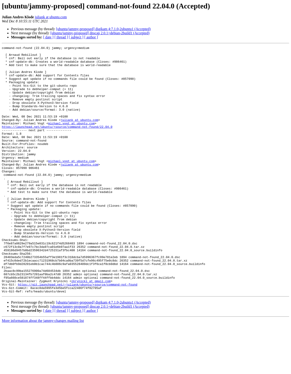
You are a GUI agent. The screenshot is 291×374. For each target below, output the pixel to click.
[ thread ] (61, 37)
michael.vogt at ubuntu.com (71, 139)
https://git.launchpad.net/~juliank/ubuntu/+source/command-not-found (77, 332)
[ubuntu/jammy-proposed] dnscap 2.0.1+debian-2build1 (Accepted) (99, 33)
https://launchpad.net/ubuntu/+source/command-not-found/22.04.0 (57, 143)
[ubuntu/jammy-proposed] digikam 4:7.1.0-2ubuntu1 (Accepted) (103, 29)
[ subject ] (76, 37)
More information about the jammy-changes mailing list (43, 370)
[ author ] (91, 37)
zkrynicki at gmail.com (91, 328)
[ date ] (48, 37)
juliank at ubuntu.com (51, 17)
